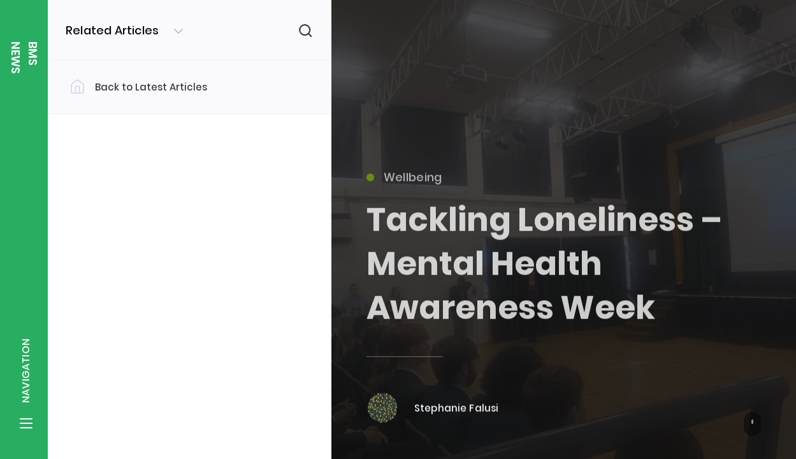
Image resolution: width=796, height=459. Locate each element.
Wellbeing (404, 182)
